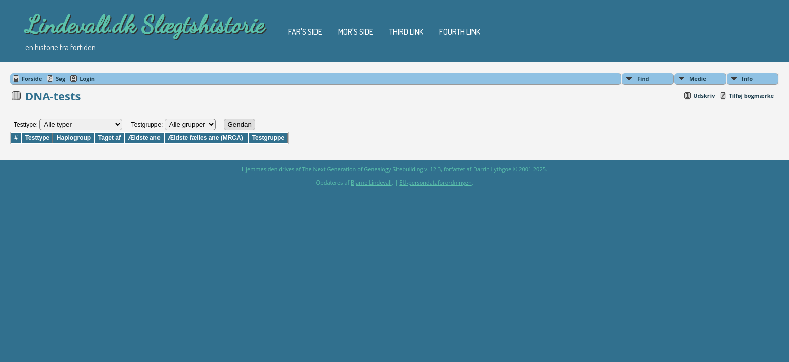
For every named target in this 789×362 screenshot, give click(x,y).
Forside (32, 78)
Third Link (406, 32)
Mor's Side (355, 32)
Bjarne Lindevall (371, 182)
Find (643, 78)
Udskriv (704, 95)
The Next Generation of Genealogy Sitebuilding (362, 169)
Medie (697, 78)
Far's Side (305, 32)
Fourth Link (459, 32)
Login (87, 78)
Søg (60, 78)
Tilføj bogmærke (751, 95)
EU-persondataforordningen (435, 182)
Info (747, 78)
